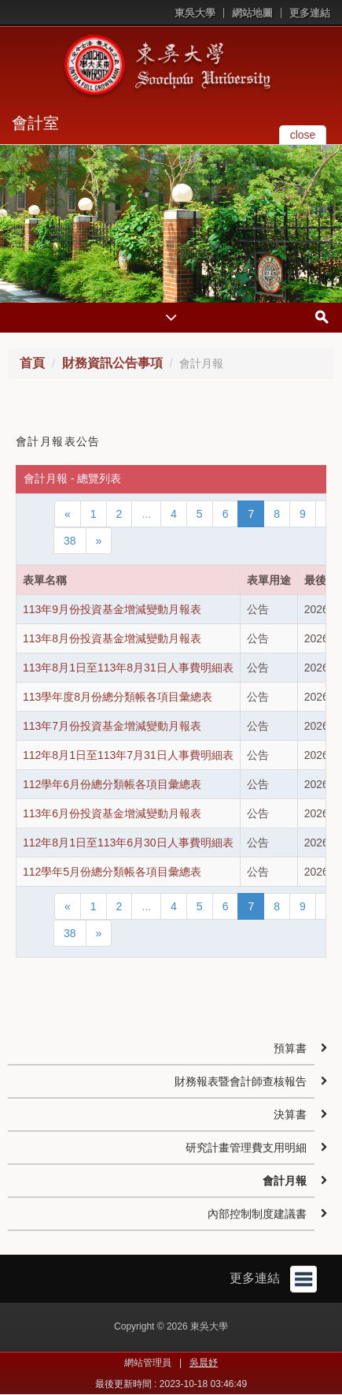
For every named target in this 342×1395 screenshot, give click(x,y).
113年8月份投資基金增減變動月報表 (112, 638)
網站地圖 (252, 13)
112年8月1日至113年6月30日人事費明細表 (128, 842)
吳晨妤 (203, 1362)
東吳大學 (195, 13)
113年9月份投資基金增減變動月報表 (112, 609)
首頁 (32, 363)
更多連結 (309, 13)
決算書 (290, 1114)
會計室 (35, 123)
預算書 (290, 1048)
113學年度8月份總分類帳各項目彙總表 (117, 696)
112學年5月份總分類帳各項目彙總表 (112, 871)
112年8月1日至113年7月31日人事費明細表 (128, 755)
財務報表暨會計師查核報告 (241, 1081)
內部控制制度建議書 (257, 1213)
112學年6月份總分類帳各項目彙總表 (112, 784)
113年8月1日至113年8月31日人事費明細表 (128, 667)
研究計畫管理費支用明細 (246, 1147)
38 (70, 540)
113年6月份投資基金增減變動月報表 (112, 813)
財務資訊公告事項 (112, 363)
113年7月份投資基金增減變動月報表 (112, 726)
